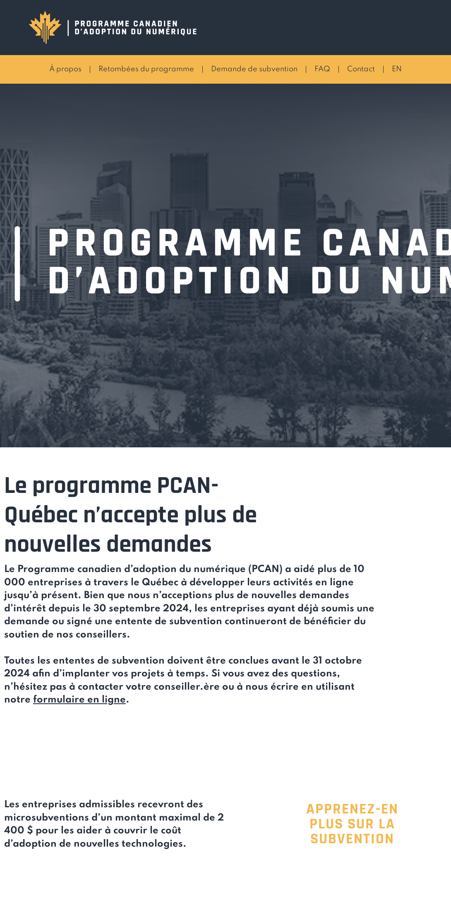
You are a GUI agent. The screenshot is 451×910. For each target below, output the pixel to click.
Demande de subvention (254, 69)
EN (397, 69)
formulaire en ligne (79, 700)
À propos (65, 69)
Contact (361, 69)
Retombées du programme (146, 69)
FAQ (322, 69)
